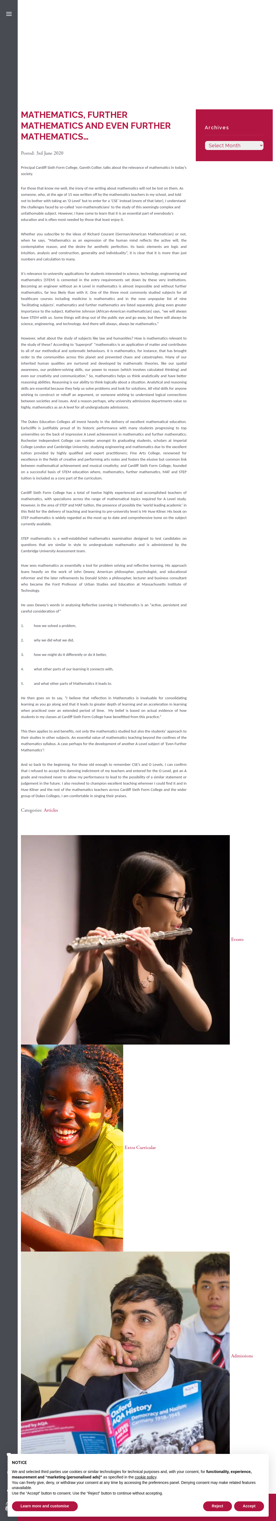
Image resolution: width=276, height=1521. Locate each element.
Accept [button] (249, 1506)
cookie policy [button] (145, 1477)
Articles (51, 810)
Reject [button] (217, 1506)
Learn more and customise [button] (45, 1506)
